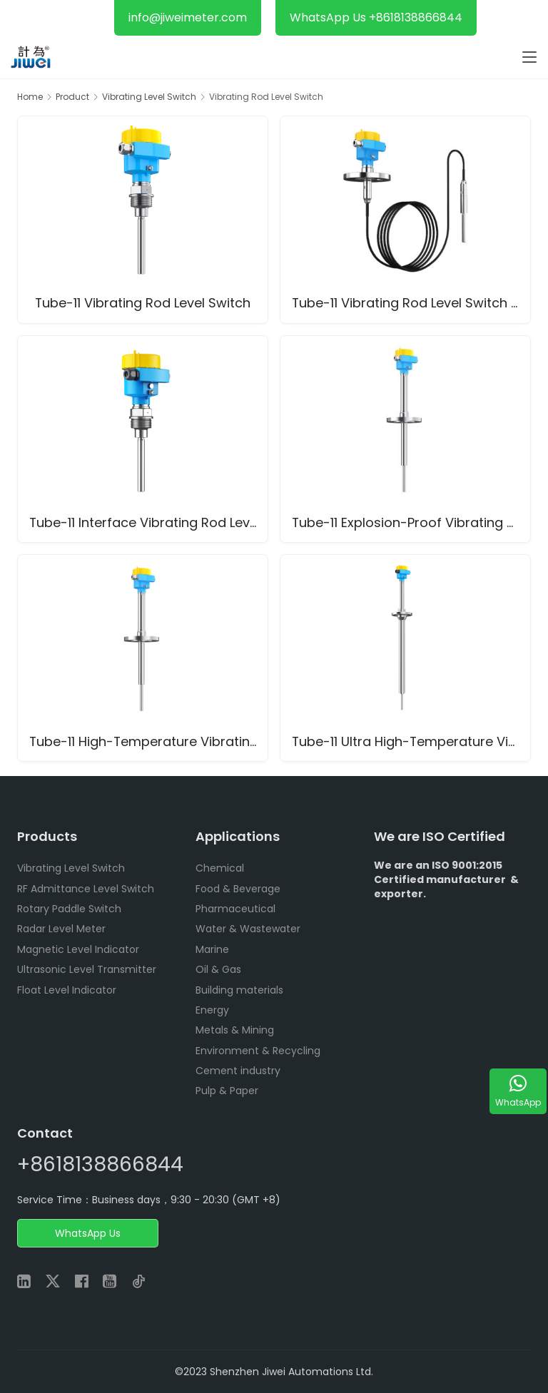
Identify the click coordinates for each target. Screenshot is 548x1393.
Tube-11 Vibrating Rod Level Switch (143, 303)
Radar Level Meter (61, 929)
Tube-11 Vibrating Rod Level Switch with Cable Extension (411, 303)
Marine (212, 949)
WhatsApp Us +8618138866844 (376, 17)
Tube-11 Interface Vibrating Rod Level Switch (148, 522)
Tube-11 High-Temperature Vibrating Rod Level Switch (148, 741)
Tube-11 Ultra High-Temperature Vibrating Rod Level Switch (411, 741)
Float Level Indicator (66, 990)
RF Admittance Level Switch (85, 889)
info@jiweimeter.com (187, 17)
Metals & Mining (235, 1030)
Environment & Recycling (258, 1051)
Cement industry (238, 1070)
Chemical (220, 868)
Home (30, 97)
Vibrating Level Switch (71, 868)
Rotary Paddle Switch (69, 909)
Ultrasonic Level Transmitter (86, 969)
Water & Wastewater (248, 929)
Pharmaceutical (235, 909)
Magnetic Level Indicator (78, 949)
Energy (212, 1010)
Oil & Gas (218, 969)
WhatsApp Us (88, 1233)
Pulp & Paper (227, 1090)
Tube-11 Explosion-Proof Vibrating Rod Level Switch (411, 522)
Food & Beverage (238, 889)
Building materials (239, 990)
